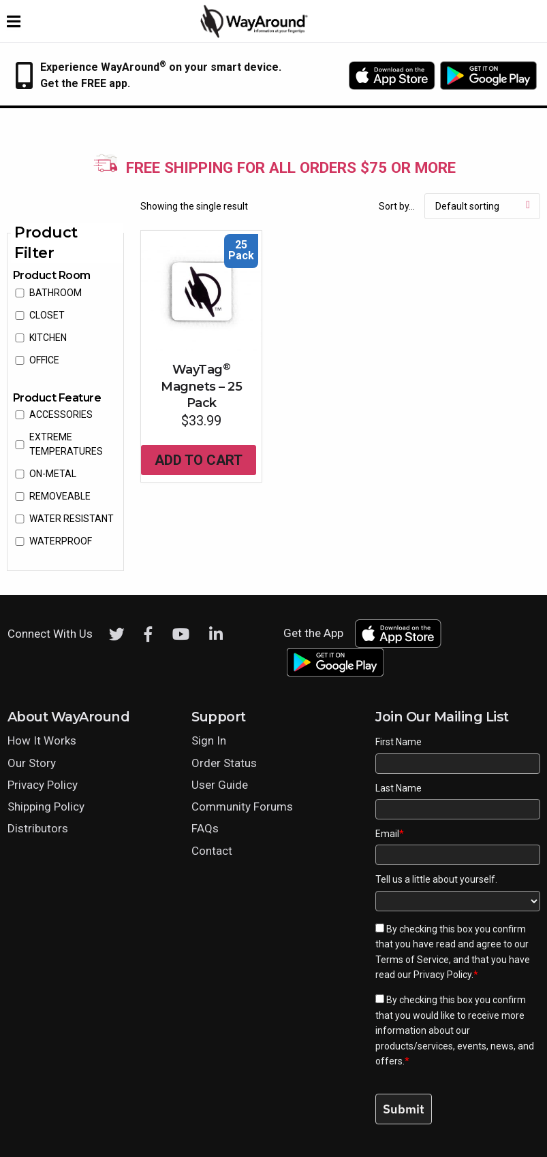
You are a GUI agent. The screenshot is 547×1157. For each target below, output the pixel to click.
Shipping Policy (45, 806)
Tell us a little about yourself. (436, 879)
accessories (61, 414)
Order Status (224, 763)
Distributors (37, 828)
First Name (398, 741)
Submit (403, 1109)
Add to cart (199, 460)
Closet (47, 315)
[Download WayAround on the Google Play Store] (488, 75)
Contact (211, 851)
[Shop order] (482, 206)
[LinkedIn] (216, 634)
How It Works (41, 740)
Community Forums (242, 806)
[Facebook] (148, 634)
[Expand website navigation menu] (13, 21)
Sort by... (397, 206)
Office (44, 360)
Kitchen (48, 337)
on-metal (52, 473)
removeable (60, 496)
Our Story (31, 763)
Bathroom (55, 292)
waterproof (60, 541)
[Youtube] (181, 634)
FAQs (205, 828)
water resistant (71, 518)
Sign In (208, 740)
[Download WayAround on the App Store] (391, 75)
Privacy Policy (42, 785)
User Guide (219, 785)
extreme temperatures (66, 444)
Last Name (398, 788)
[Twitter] (116, 634)
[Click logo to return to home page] (255, 35)
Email (389, 833)
